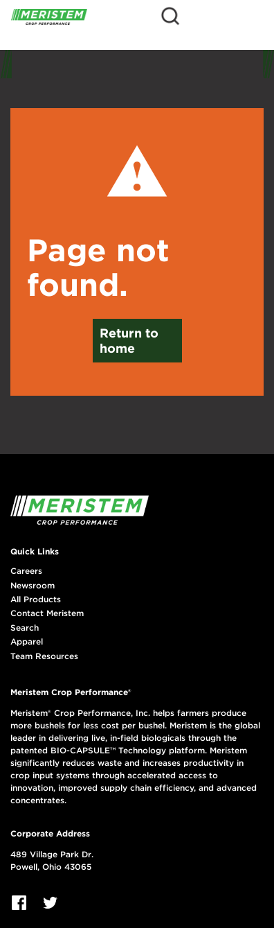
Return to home (129, 341)
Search (24, 628)
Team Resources (44, 656)
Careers (26, 571)
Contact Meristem (47, 613)
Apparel (26, 642)
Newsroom (32, 585)
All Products (35, 599)
